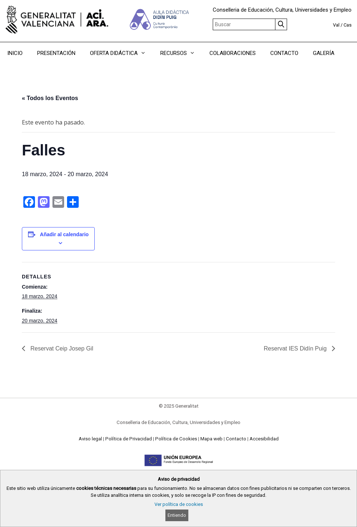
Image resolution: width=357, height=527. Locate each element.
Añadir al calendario (64, 234)
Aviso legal (90, 438)
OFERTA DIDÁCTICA (121, 53)
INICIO (15, 53)
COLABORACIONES (232, 53)
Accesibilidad (264, 438)
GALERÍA (323, 53)
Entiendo (177, 515)
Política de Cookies (176, 438)
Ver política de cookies (178, 504)
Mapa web (211, 438)
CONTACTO (284, 53)
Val (336, 25)
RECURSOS (181, 53)
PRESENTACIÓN (56, 53)
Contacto (236, 438)
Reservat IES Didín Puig (296, 348)
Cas (348, 25)
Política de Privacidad (128, 438)
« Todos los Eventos (50, 98)
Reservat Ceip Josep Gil (61, 348)
